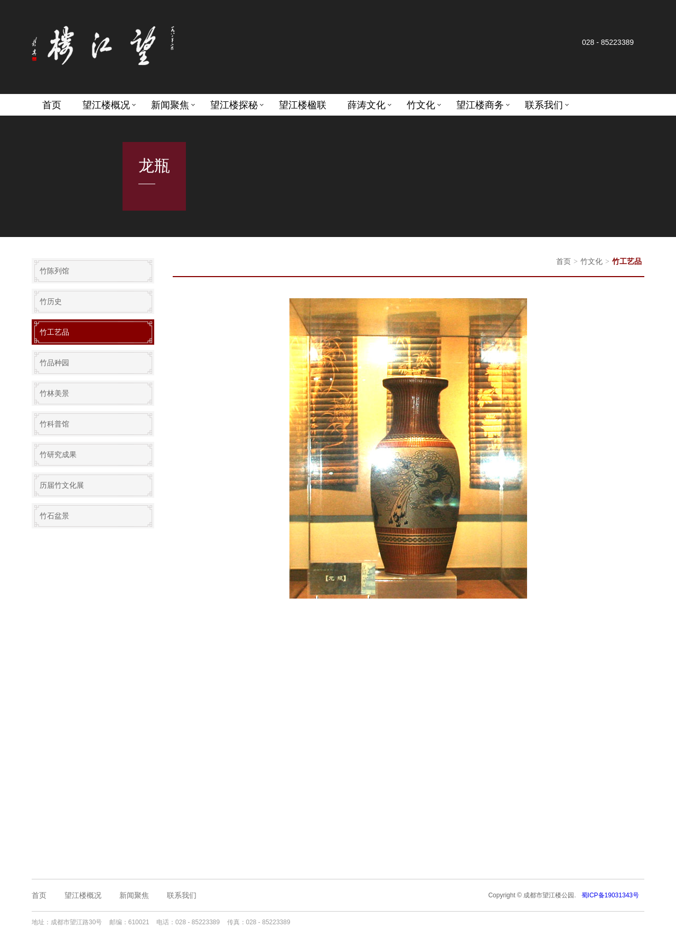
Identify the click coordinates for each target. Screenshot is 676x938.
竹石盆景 (54, 515)
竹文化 (421, 105)
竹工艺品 (54, 332)
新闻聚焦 (170, 105)
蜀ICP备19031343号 (610, 895)
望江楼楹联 (302, 105)
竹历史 (51, 301)
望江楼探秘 (234, 105)
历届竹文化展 (62, 485)
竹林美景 (54, 393)
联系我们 (544, 105)
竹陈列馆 (54, 271)
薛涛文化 (367, 105)
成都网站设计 (397, 922)
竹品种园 (54, 362)
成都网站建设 (357, 922)
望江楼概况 (106, 105)
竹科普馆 (54, 424)
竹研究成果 (58, 454)
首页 (51, 105)
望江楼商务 (480, 105)
